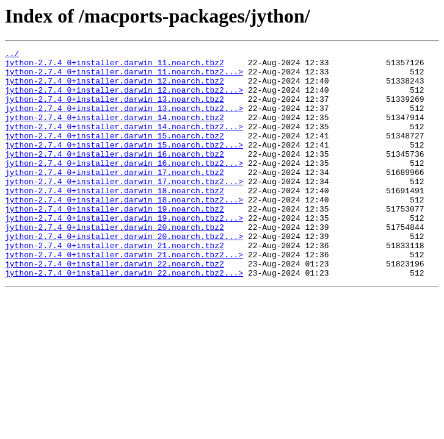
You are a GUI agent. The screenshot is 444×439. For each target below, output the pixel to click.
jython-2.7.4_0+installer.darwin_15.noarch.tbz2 (114, 153)
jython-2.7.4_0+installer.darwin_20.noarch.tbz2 (114, 263)
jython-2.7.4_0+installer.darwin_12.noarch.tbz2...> (124, 98)
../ (12, 54)
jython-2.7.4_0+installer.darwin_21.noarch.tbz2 (114, 285)
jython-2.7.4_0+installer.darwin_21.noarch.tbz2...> (124, 296)
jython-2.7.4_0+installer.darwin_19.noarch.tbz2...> (124, 252)
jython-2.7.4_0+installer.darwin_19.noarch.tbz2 (114, 241)
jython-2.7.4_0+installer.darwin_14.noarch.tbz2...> (124, 142)
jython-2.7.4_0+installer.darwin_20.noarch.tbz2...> (124, 274)
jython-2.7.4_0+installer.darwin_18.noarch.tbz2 (114, 219)
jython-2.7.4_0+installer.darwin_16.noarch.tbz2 (114, 175)
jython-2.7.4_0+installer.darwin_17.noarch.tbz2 (114, 197)
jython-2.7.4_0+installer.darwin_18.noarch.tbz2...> (124, 230)
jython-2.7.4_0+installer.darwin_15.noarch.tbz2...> (124, 164)
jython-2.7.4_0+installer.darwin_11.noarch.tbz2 (114, 65)
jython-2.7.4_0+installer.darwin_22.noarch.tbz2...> (124, 318)
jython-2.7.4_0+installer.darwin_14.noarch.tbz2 (114, 131)
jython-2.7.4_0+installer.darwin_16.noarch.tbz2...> (124, 186)
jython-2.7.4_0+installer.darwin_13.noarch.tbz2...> (124, 120)
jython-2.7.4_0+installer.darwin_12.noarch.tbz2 (114, 87)
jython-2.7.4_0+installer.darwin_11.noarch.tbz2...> (124, 76)
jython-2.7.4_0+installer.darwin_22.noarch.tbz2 (114, 307)
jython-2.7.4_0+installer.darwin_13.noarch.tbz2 (114, 109)
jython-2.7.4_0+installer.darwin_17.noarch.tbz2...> (124, 208)
